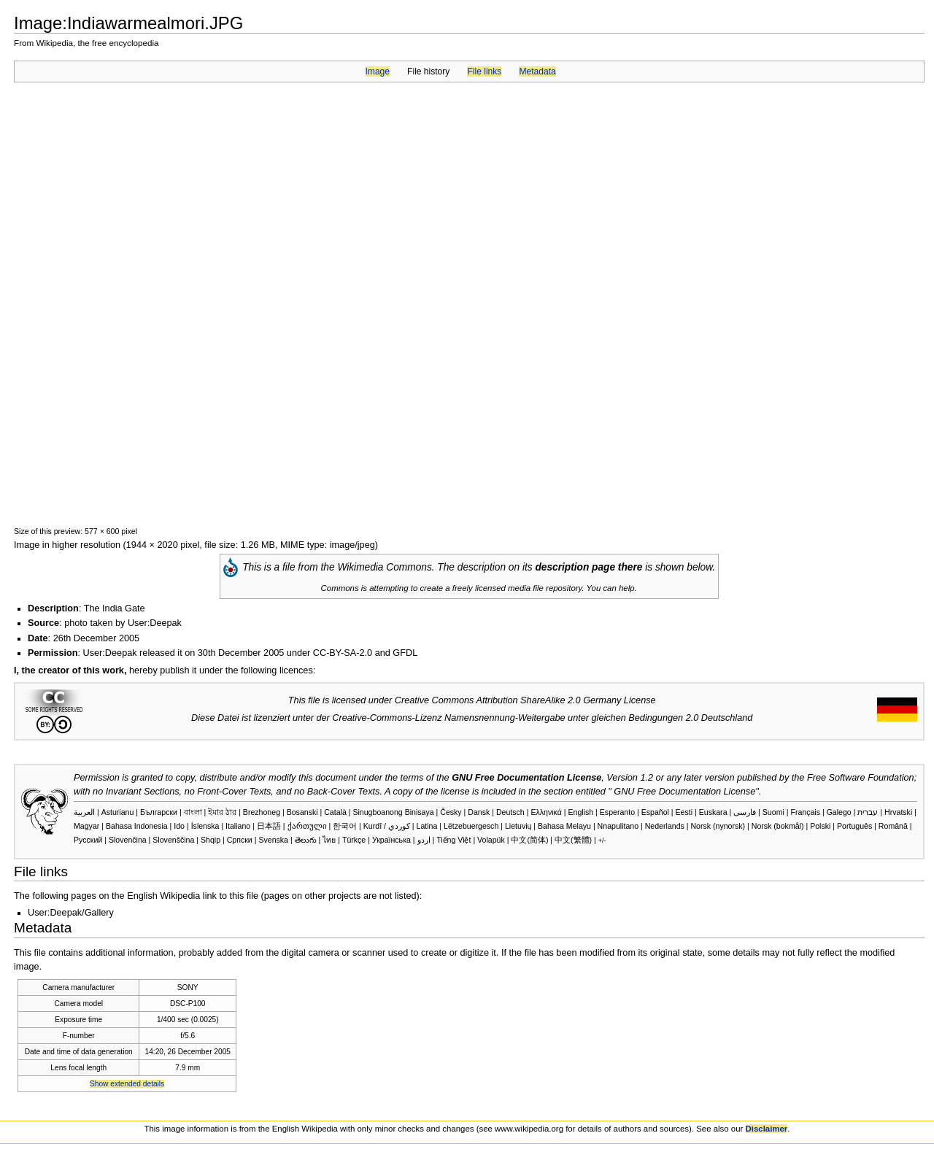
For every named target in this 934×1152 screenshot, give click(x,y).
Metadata (537, 71)
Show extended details (127, 1084)
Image (378, 71)
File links (484, 71)
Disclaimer (767, 1128)
